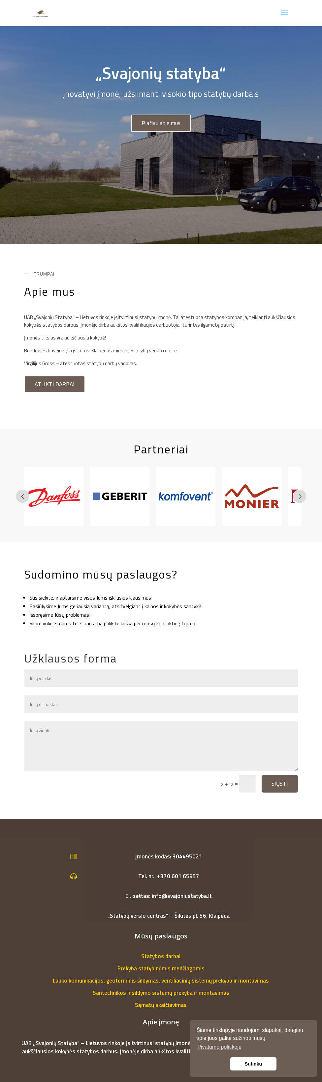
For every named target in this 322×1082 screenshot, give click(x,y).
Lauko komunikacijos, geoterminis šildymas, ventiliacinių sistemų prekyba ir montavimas (161, 980)
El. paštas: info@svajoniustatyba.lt (168, 896)
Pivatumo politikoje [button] (219, 1047)
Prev (22, 496)
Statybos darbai (160, 956)
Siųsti (280, 783)
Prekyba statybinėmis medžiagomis (161, 968)
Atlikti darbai (55, 384)
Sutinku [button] (253, 1064)
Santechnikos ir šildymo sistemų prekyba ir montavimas (161, 992)
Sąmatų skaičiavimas (161, 1005)
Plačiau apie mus (161, 123)
